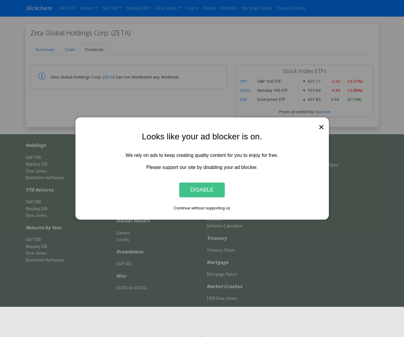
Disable (202, 190)
